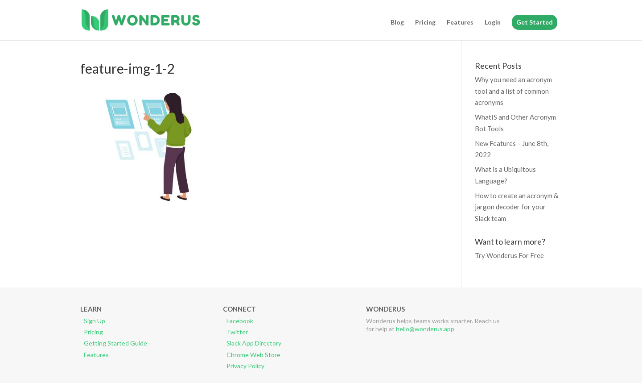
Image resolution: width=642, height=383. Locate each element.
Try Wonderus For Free (509, 255)
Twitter (237, 332)
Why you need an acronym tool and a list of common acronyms (513, 90)
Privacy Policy (245, 366)
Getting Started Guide (115, 343)
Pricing (425, 22)
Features (460, 22)
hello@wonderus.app (425, 329)
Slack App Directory (253, 343)
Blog (397, 22)
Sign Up (94, 321)
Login (493, 22)
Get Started (534, 22)
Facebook (239, 321)
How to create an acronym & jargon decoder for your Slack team (516, 207)
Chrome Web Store (253, 354)
